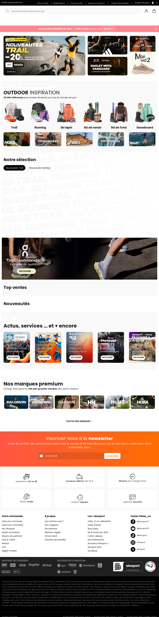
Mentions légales (53, 533)
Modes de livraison (11, 533)
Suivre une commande (12, 526)
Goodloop (92, 552)
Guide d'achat (94, 526)
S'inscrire (112, 457)
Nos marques (91, 22)
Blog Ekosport (59, 3)
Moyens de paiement (12, 537)
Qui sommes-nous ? (54, 522)
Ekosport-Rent (94, 548)
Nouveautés (110, 22)
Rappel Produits (9, 552)
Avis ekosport (8, 530)
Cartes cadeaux (95, 537)
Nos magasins (51, 526)
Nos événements (96, 541)
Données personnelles (55, 541)
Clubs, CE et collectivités (99, 522)
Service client (42, 3)
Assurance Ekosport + (96, 3)
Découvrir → (26, 272)
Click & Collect (8, 541)
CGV (4, 548)
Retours (5, 545)
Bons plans (129, 22)
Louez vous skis (76, 3)
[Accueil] (17, 11)
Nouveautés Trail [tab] (14, 169)
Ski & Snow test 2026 (98, 533)
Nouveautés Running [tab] (39, 169)
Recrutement (51, 530)
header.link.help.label (120, 3)
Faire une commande (12, 522)
